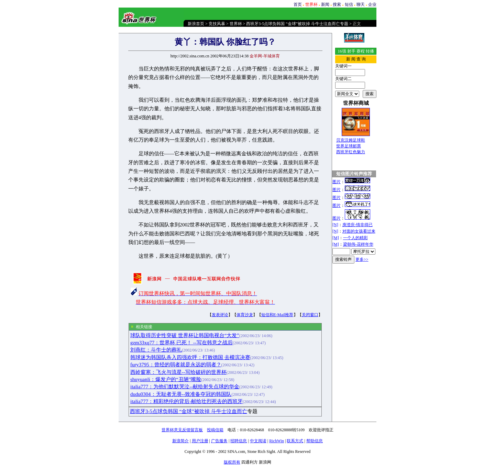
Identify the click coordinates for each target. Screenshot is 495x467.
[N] (335, 224)
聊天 (360, 4)
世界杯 (236, 23)
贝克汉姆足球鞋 (350, 140)
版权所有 (232, 462)
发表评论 (220, 314)
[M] (335, 237)
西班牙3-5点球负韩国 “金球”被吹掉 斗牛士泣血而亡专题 (297, 23)
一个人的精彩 (355, 237)
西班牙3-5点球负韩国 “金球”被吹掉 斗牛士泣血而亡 (188, 411)
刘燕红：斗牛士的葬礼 (156, 350)
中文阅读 (258, 440)
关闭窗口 (310, 314)
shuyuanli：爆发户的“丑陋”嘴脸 (165, 379)
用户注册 (200, 440)
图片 (336, 181)
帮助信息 (314, 440)
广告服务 (219, 440)
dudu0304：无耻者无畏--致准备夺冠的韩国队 (180, 394)
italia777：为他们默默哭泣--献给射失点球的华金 (184, 386)
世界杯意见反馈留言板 (182, 429)
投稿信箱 (215, 429)
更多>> (361, 259)
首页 (298, 4)
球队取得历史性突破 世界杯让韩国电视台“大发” (184, 335)
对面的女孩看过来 (358, 231)
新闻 (325, 4)
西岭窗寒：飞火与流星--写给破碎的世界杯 (178, 372)
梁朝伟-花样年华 (358, 244)
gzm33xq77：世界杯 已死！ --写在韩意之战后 (181, 342)
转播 (370, 51)
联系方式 (295, 440)
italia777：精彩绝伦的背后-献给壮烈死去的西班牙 (186, 401)
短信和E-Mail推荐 (277, 314)
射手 (351, 51)
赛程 (360, 51)
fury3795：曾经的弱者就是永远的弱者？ (175, 364)
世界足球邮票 (348, 146)
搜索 (337, 4)
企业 (372, 4)
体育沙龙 (244, 314)
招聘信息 (238, 440)
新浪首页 (196, 23)
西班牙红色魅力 (350, 151)
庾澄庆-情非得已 (357, 224)
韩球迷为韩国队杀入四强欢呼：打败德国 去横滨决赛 (190, 357)
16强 (342, 51)
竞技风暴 (217, 23)
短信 (349, 4)
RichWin (276, 440)
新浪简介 (180, 440)
